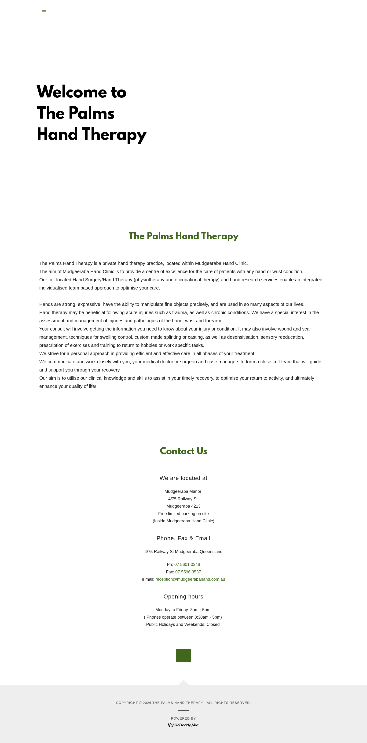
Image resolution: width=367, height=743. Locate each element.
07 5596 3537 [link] (188, 572)
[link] (183, 724)
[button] (44, 10)
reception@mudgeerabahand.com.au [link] (190, 579)
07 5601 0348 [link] (187, 564)
